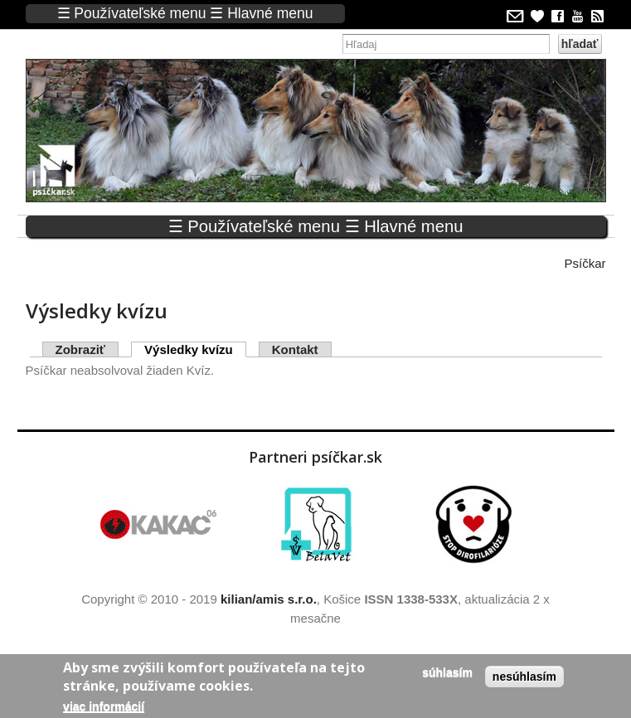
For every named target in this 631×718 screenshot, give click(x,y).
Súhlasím (447, 672)
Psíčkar (584, 263)
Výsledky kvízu (195, 349)
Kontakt (295, 349)
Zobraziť (81, 349)
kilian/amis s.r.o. (269, 599)
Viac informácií (103, 706)
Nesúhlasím (524, 676)
